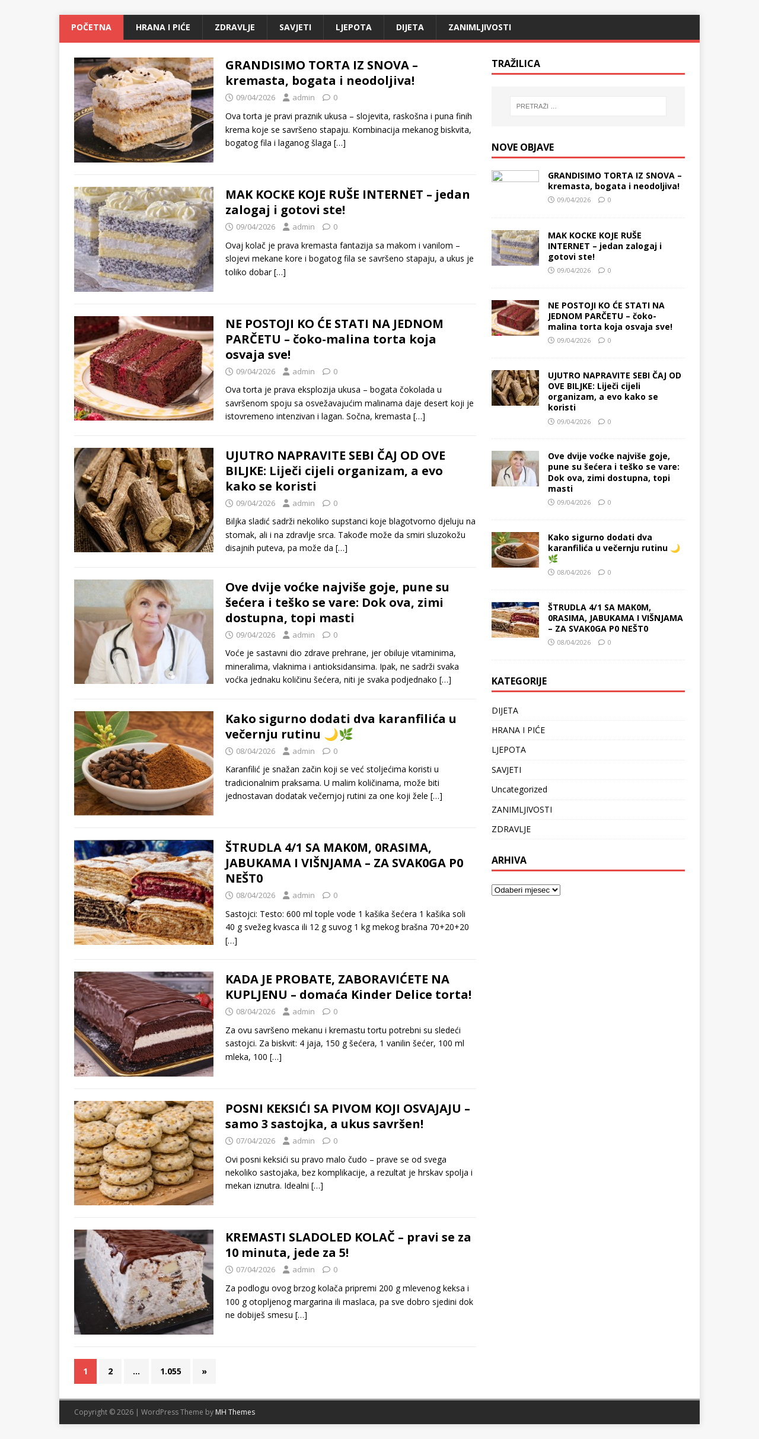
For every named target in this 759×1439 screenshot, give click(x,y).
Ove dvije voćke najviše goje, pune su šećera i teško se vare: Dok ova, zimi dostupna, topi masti (337, 602)
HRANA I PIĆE (163, 27)
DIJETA (410, 27)
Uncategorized (519, 789)
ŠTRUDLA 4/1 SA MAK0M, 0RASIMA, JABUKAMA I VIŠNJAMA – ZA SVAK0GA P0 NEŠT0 (344, 862)
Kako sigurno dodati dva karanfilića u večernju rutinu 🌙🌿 (341, 726)
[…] (340, 142)
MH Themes (235, 1412)
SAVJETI (295, 27)
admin (303, 97)
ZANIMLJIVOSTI (479, 27)
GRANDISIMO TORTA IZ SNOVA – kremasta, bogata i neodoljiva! (321, 72)
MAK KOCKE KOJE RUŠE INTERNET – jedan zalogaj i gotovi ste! (347, 202)
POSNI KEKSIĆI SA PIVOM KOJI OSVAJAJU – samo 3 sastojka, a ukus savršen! (347, 1116)
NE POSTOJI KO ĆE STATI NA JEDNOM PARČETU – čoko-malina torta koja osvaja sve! (334, 339)
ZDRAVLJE (235, 27)
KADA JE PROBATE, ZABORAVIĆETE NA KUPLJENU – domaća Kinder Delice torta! (348, 986)
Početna (91, 27)
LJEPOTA (354, 27)
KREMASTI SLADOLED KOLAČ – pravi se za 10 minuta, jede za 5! (348, 1244)
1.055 (170, 1371)
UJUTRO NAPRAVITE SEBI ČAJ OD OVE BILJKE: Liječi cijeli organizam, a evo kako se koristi (335, 470)
